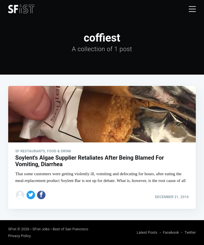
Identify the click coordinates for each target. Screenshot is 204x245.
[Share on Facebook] (41, 195)
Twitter (190, 232)
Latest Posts (147, 232)
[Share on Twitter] (31, 195)
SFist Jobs (41, 229)
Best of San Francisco (70, 229)
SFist (12, 229)
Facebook (171, 232)
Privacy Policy (19, 236)
